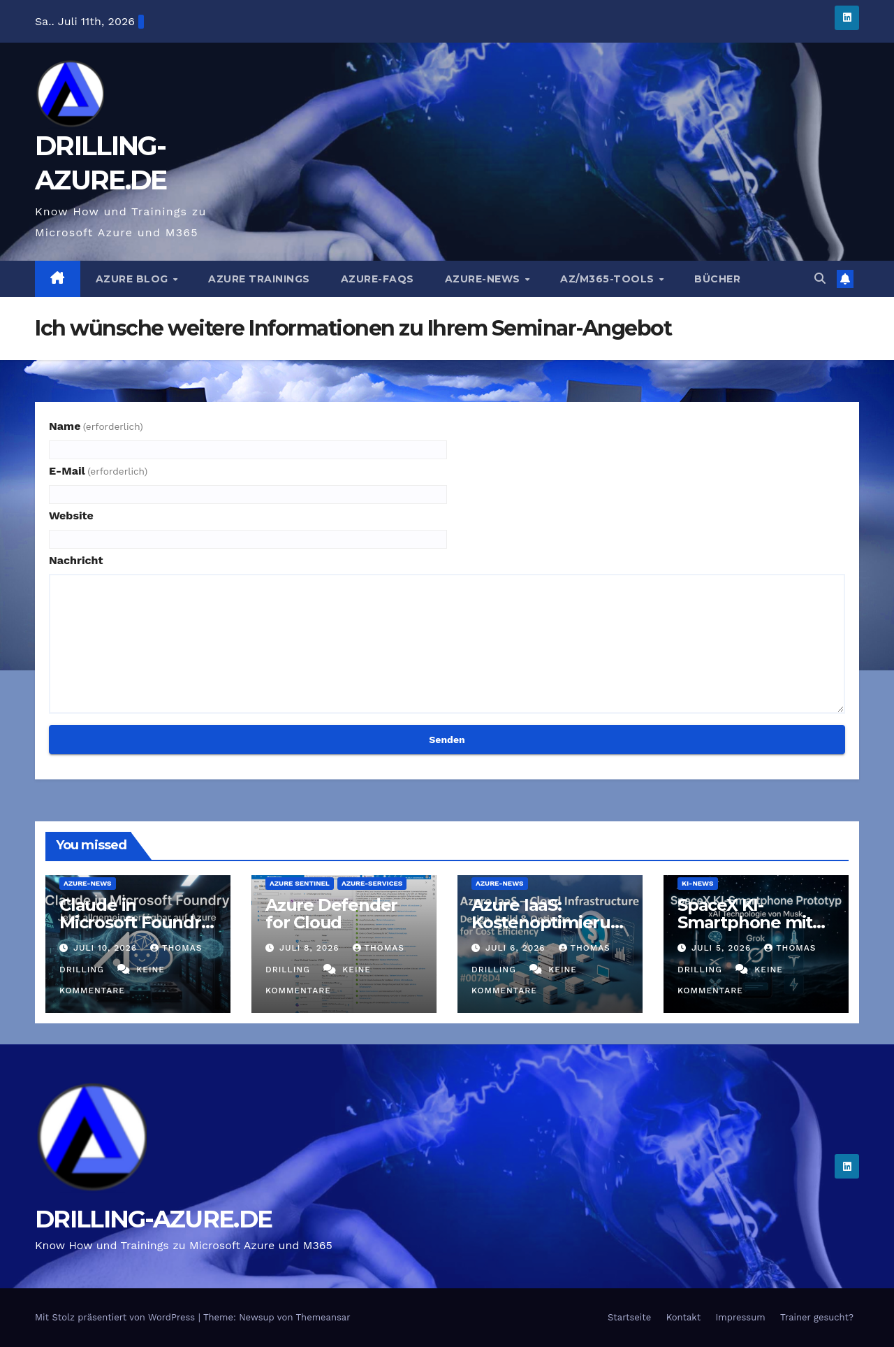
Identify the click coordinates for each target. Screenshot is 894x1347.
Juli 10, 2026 (106, 948)
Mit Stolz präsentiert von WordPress (116, 1317)
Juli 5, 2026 (722, 948)
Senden (446, 739)
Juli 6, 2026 (517, 948)
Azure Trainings (259, 279)
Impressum (740, 1317)
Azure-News (484, 279)
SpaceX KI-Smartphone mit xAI (744, 922)
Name (96, 426)
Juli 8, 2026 (311, 948)
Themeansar (323, 1317)
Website (71, 515)
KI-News (698, 883)
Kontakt (683, 1317)
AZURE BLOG (134, 279)
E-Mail (98, 470)
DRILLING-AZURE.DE (153, 1219)
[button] (820, 278)
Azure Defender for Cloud (331, 913)
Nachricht (76, 560)
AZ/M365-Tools (608, 279)
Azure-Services (372, 883)
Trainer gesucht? (816, 1317)
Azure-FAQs (377, 279)
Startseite (629, 1317)
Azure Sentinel (300, 883)
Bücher (717, 279)
